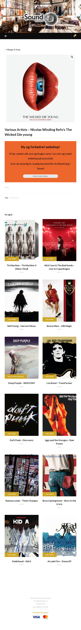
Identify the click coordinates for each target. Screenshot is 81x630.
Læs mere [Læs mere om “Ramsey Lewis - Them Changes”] (12, 494)
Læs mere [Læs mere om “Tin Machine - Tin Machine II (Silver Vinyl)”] (12, 259)
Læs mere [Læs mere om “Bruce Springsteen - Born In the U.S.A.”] (50, 494)
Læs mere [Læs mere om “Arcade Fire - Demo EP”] (50, 555)
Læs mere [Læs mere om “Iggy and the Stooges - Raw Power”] (50, 434)
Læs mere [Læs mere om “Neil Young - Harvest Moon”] (12, 319)
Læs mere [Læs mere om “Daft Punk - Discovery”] (12, 434)
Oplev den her (40, 176)
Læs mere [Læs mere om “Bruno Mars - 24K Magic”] (50, 319)
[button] (72, 57)
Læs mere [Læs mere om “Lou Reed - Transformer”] (50, 376)
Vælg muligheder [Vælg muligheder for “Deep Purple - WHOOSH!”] (16, 376)
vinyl (7, 187)
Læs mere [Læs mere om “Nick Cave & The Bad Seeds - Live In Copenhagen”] (50, 259)
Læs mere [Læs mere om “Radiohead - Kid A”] (12, 555)
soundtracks (14, 198)
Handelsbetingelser (40, 612)
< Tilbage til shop (12, 49)
